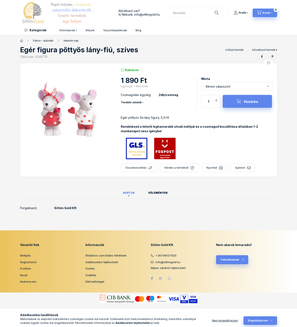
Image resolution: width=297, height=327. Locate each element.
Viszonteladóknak (115, 30)
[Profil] (241, 13)
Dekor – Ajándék (43, 40)
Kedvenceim (28, 281)
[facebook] (262, 56)
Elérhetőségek (94, 281)
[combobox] (195, 13)
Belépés (25, 255)
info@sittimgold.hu (147, 14)
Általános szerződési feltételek (106, 255)
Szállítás (90, 275)
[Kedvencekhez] (268, 63)
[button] (35, 30)
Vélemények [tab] (158, 192)
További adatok (131, 102)
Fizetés (90, 268)
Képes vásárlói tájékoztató (168, 268)
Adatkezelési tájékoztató (101, 262)
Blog (138, 30)
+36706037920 (166, 255)
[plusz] (216, 98)
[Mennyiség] (208, 101)
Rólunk (90, 30)
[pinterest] (272, 56)
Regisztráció (28, 262)
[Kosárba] (247, 101)
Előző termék (235, 49)
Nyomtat (211, 167)
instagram (160, 278)
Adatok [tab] (129, 192)
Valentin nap (71, 40)
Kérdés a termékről (176, 167)
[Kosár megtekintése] (265, 13)
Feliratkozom (230, 259)
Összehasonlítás (135, 167)
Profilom (25, 268)
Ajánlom (240, 167)
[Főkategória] (21, 41)
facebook (152, 278)
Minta (205, 79)
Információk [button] (67, 30)
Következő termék (264, 49)
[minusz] (216, 104)
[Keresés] (216, 13)
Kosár (24, 275)
